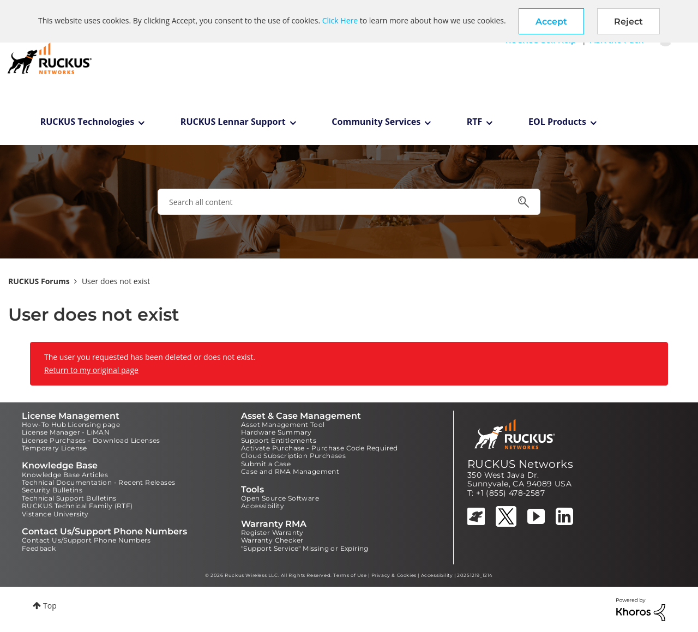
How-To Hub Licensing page (71, 424)
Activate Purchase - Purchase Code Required (319, 448)
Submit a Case (266, 464)
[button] (551, 21)
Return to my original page (91, 370)
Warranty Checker (272, 540)
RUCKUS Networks (520, 464)
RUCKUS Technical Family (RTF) (77, 506)
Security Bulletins (52, 490)
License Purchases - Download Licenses (91, 440)
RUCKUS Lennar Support (233, 122)
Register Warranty (272, 532)
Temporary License (54, 448)
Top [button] (50, 605)
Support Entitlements (278, 440)
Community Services (376, 122)
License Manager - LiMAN (66, 432)
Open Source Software (280, 498)
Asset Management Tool (282, 424)
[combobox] (349, 202)
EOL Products (557, 122)
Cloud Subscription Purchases (293, 456)
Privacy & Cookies (394, 575)
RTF (475, 122)
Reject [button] (628, 21)
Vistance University (55, 514)
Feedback (39, 548)
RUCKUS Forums (39, 281)
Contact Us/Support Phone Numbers (86, 540)
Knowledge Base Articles (65, 475)
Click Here (340, 20)
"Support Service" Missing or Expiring (305, 548)
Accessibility (262, 506)
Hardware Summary (276, 432)
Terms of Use (349, 575)
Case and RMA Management (290, 471)
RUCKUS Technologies (87, 122)
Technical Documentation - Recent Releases (98, 482)
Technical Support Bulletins (69, 498)
